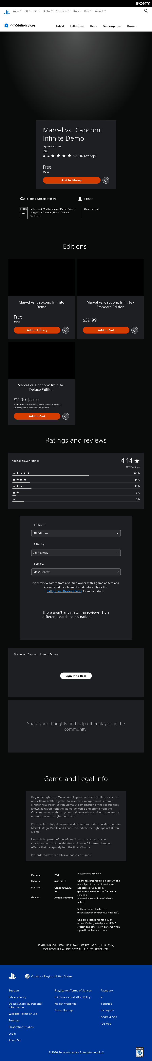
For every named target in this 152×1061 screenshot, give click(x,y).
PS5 (26, 10)
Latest (60, 22)
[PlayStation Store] (20, 21)
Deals (94, 22)
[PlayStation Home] (7, 11)
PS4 (36, 10)
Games (15, 10)
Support (99, 10)
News (76, 10)
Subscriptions (112, 22)
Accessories (61, 10)
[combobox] (76, 529)
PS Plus (46, 10)
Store (86, 10)
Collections (77, 22)
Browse (132, 22)
